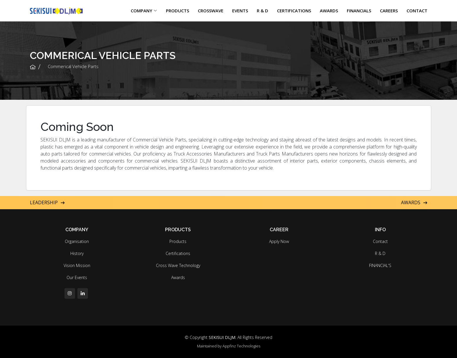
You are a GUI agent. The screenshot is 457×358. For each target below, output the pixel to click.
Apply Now (279, 241)
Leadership (47, 202)
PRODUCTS (177, 10)
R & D (262, 10)
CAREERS (389, 10)
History (77, 253)
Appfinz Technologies (241, 346)
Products (177, 241)
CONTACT (417, 10)
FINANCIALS (359, 10)
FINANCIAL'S (380, 266)
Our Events (77, 278)
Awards (414, 202)
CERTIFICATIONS (294, 10)
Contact (380, 241)
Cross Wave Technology (178, 266)
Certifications (178, 253)
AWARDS (329, 10)
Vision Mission (77, 266)
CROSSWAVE (210, 10)
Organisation (77, 241)
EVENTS (240, 10)
